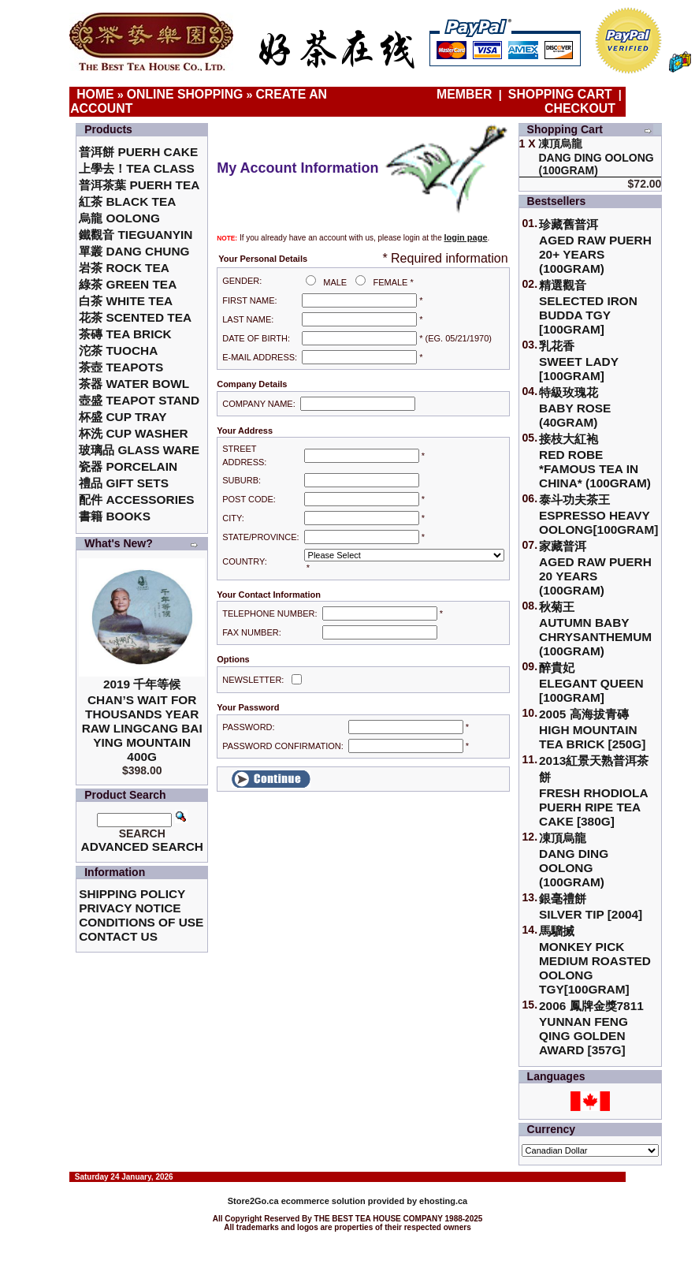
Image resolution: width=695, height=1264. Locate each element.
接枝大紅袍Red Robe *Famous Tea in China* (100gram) (595, 461)
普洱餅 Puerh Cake (138, 151)
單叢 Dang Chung (134, 251)
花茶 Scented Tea (135, 317)
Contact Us (118, 936)
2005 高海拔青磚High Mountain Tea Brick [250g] (592, 729)
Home (95, 94)
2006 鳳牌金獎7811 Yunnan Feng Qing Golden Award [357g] (591, 1028)
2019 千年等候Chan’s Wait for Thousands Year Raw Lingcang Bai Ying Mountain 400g (142, 720)
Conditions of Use (141, 922)
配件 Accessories (136, 499)
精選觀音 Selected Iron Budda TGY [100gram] (588, 307)
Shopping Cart (560, 94)
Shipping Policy (132, 893)
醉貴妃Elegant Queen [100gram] (591, 682)
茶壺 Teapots (121, 367)
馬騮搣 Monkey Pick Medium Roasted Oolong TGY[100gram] (595, 960)
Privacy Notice (129, 908)
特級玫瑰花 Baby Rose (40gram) (575, 407)
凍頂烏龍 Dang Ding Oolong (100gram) (573, 860)
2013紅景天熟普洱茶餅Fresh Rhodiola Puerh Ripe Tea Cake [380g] (594, 791)
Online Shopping (185, 94)
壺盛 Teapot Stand (139, 400)
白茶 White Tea (126, 301)
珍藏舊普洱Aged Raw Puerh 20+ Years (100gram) (595, 246)
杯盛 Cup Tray (122, 416)
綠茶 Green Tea (128, 284)
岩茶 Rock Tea (124, 267)
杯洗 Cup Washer (133, 433)
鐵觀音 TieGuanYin (135, 234)
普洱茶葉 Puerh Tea (139, 185)
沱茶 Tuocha (118, 350)
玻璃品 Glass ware (139, 450)
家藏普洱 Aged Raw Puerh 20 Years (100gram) (595, 568)
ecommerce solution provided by (323, 1201)
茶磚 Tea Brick (125, 334)
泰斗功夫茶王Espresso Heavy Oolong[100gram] (598, 514)
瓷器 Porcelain (128, 466)
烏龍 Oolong (119, 218)
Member (466, 94)
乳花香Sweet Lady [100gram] (579, 360)
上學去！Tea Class (137, 168)
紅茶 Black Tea (127, 201)
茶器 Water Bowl (134, 383)
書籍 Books (115, 516)
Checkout (579, 108)
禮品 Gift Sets (124, 483)
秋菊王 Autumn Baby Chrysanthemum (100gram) (595, 629)
